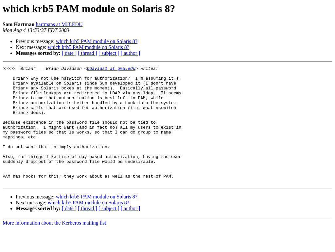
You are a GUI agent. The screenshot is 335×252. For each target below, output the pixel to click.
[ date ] (69, 53)
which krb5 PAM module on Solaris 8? (96, 41)
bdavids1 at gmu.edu (111, 69)
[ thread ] (87, 53)
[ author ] (130, 53)
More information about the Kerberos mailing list (54, 246)
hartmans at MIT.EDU (59, 24)
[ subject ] (108, 53)
